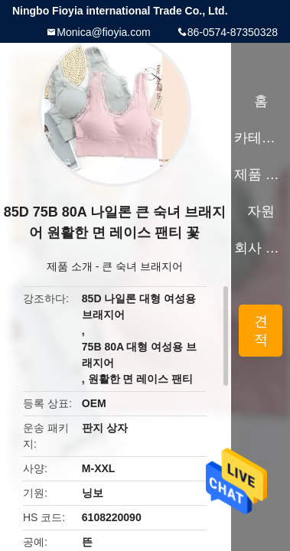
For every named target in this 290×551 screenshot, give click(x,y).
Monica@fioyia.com (103, 32)
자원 (261, 211)
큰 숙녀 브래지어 (142, 266)
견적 (261, 330)
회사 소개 (260, 248)
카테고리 (260, 137)
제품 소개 (70, 266)
